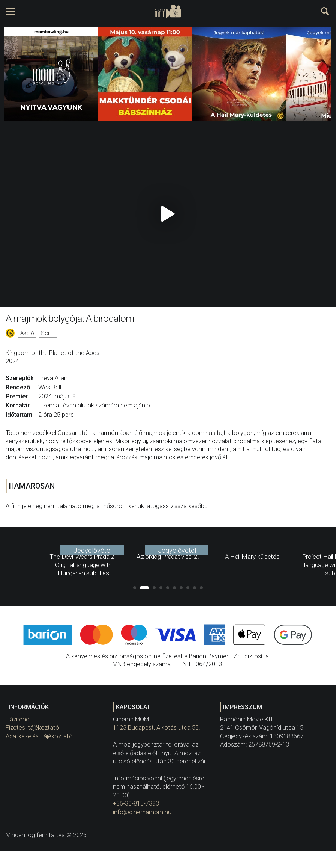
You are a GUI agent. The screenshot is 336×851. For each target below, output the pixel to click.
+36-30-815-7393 (136, 803)
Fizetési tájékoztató (32, 727)
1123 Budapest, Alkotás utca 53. (156, 727)
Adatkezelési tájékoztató (39, 736)
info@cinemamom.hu (142, 812)
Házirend (17, 719)
